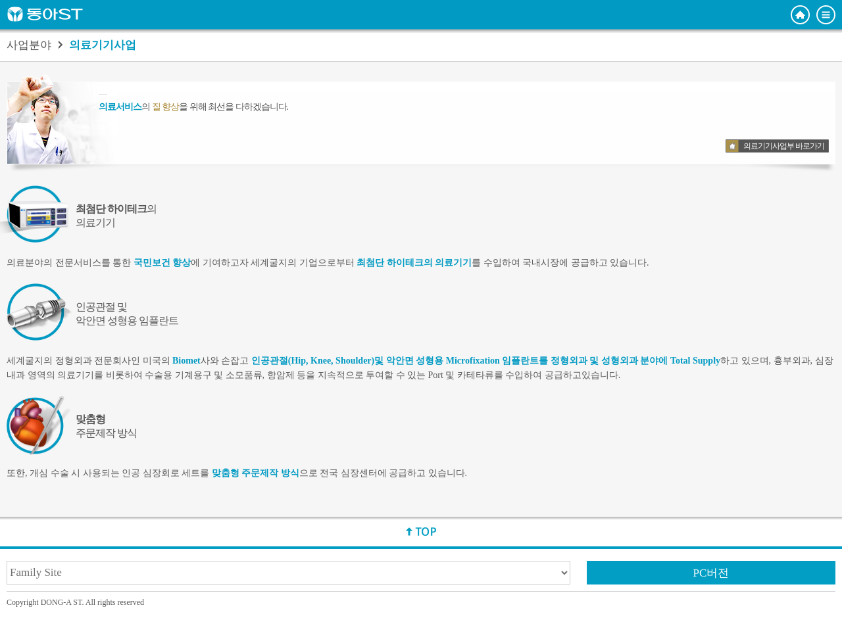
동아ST (45, 14)
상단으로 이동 (421, 531)
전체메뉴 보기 (825, 14)
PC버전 (711, 573)
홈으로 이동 (800, 14)
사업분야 (29, 45)
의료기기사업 (102, 45)
